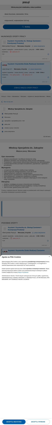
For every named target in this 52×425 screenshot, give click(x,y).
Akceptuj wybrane (38, 422)
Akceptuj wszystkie (13, 422)
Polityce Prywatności (23, 272)
